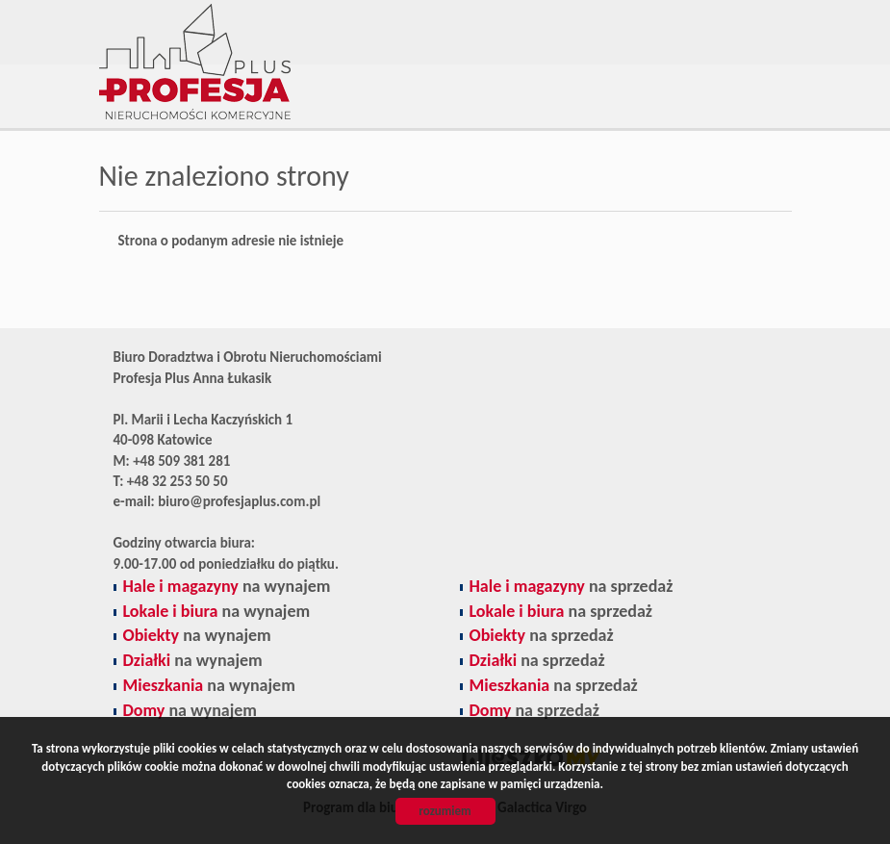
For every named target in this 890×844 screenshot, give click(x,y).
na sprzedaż (572, 586)
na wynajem (227, 586)
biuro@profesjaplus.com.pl (239, 501)
